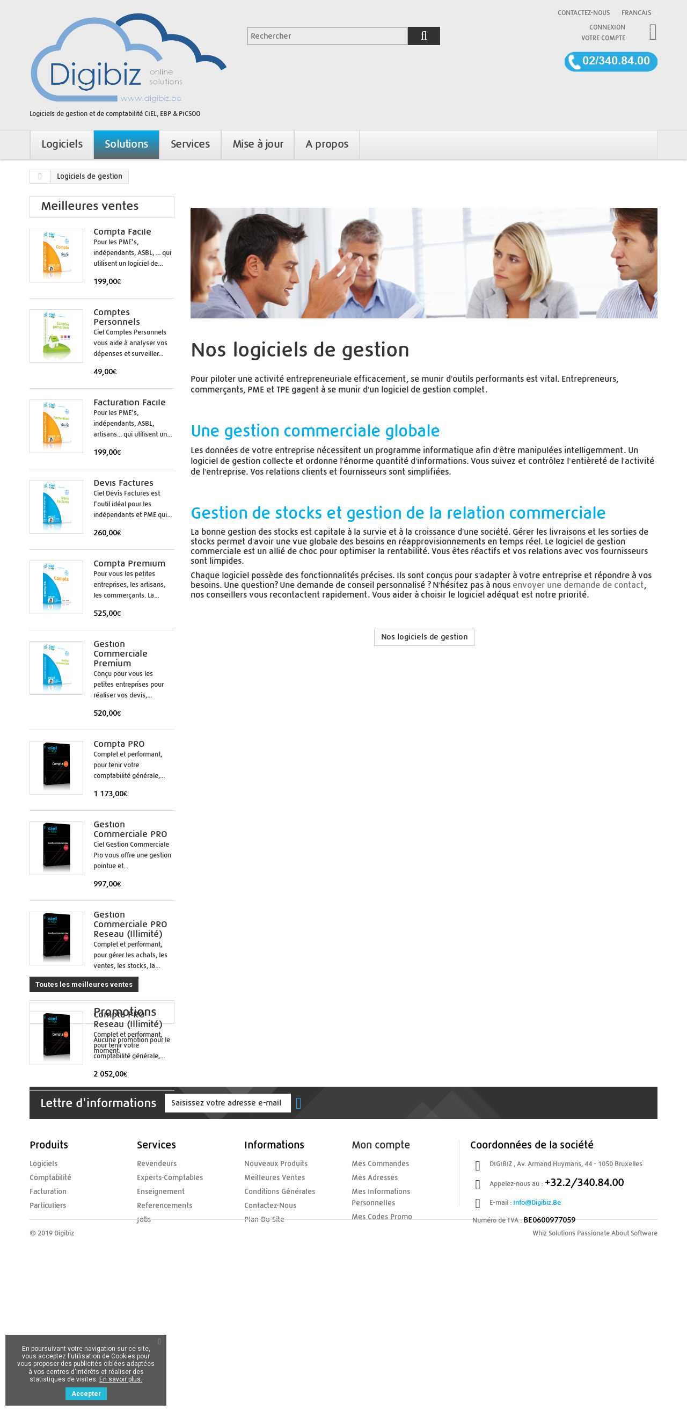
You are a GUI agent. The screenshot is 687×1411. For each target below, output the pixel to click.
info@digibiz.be (537, 1330)
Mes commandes (378, 1292)
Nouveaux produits (272, 1292)
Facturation (46, 1318)
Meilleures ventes (89, 206)
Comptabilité (48, 1305)
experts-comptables (166, 1305)
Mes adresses (372, 1305)
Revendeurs (154, 1292)
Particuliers (46, 1332)
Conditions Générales (275, 1318)
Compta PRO (119, 744)
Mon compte (381, 1273)
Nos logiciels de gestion (424, 637)
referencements (161, 1332)
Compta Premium (129, 563)
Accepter (86, 1394)
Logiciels (42, 1292)
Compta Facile (122, 232)
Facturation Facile (129, 402)
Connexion (607, 27)
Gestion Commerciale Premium (120, 654)
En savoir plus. (120, 1379)
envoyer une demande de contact (578, 585)
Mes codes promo (378, 1343)
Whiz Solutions (553, 1384)
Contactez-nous (584, 13)
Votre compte (603, 38)
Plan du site (261, 1345)
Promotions (72, 1144)
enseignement (158, 1318)
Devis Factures (123, 483)
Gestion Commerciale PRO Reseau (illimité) (130, 925)
